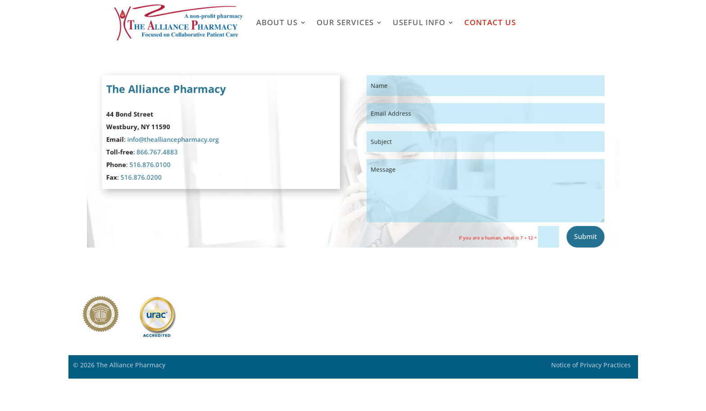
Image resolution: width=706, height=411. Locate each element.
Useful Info (419, 22)
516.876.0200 (155, 176)
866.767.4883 (170, 152)
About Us (277, 22)
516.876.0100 (164, 164)
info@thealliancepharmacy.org (184, 141)
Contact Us (490, 22)
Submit (569, 231)
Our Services (345, 22)
